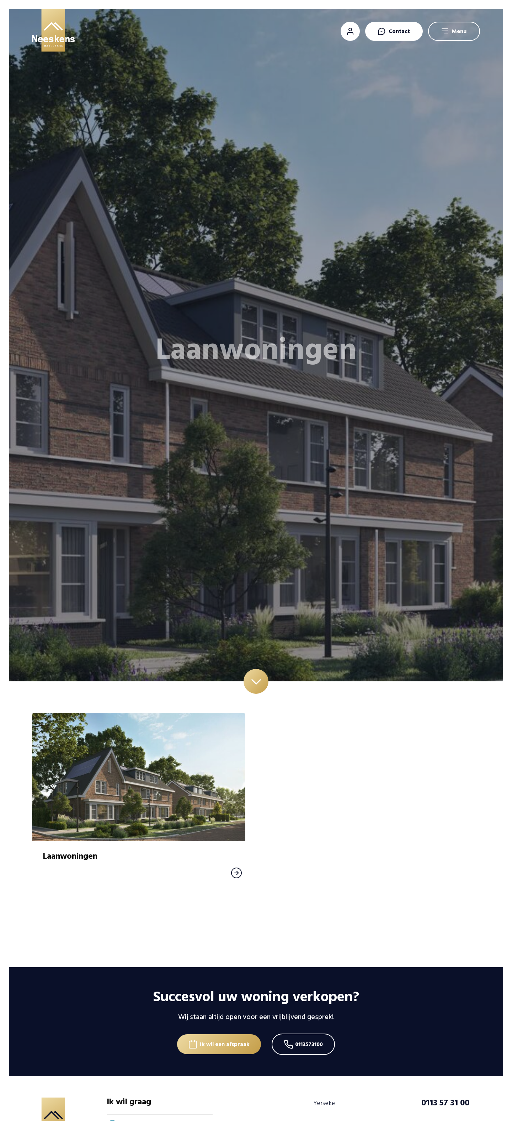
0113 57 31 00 (445, 1103)
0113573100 (309, 1044)
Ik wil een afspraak (225, 1044)
